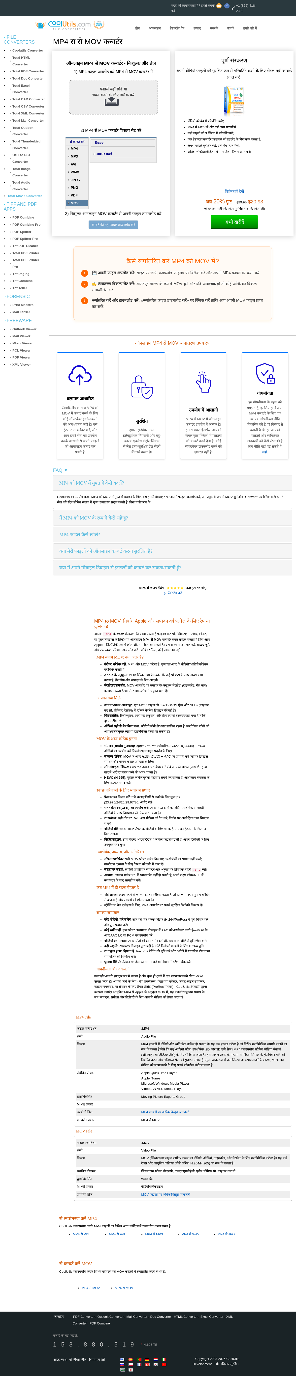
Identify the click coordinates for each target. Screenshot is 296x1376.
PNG (74, 188)
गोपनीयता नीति (77, 1359)
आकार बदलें (104, 154)
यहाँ (264, 452)
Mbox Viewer (22, 343)
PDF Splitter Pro (25, 239)
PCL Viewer (21, 350)
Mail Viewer (21, 336)
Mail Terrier (21, 312)
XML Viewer (21, 364)
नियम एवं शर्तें (97, 1359)
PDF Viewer (21, 357)
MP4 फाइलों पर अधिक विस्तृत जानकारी (165, 1112)
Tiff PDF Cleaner (25, 246)
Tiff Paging (21, 274)
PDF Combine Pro (26, 224)
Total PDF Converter (28, 71)
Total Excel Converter (21, 89)
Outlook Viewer (24, 329)
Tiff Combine (22, 281)
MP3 (74, 156)
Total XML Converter (28, 113)
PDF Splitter (21, 232)
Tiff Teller (19, 288)
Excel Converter (211, 1317)
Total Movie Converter (24, 196)
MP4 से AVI (117, 1234)
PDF (74, 195)
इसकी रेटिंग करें (173, 593)
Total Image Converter (21, 172)
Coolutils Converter (27, 50)
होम (137, 28)
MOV (75, 203)
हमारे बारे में (250, 28)
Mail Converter (137, 1317)
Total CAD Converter (28, 99)
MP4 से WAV (190, 1234)
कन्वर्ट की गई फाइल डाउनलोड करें (113, 225)
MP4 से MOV (91, 1288)
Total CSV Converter (28, 106)
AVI (73, 164)
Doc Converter (160, 1317)
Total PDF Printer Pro (25, 263)
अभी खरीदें (234, 222)
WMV (75, 172)
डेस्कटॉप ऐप (177, 28)
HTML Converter (186, 1317)
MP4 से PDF (81, 1234)
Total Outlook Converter (22, 131)
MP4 (74, 149)
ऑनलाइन (155, 28)
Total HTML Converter (21, 61)
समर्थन (214, 28)
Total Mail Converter (28, 120)
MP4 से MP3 (154, 1234)
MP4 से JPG (226, 1234)
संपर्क (230, 28)
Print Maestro (22, 305)
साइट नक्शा (60, 1359)
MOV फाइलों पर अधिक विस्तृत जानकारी (165, 1194)
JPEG (75, 180)
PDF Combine (23, 217)
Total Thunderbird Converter (26, 144)
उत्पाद (197, 28)
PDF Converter (84, 1317)
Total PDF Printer (25, 253)
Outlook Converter (111, 1317)
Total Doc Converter (28, 78)
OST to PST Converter (21, 158)
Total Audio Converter (21, 186)
